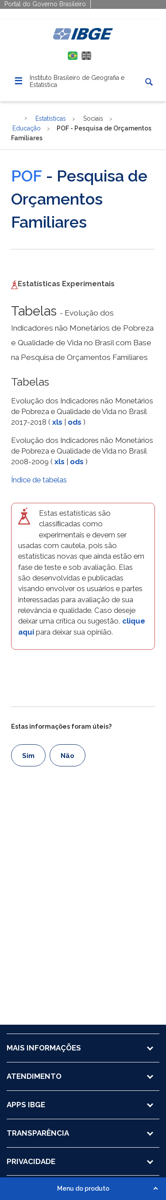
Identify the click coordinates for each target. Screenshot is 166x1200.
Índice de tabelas (39, 479)
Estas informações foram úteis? (61, 726)
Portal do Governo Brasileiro (45, 4)
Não (67, 756)
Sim (28, 756)
